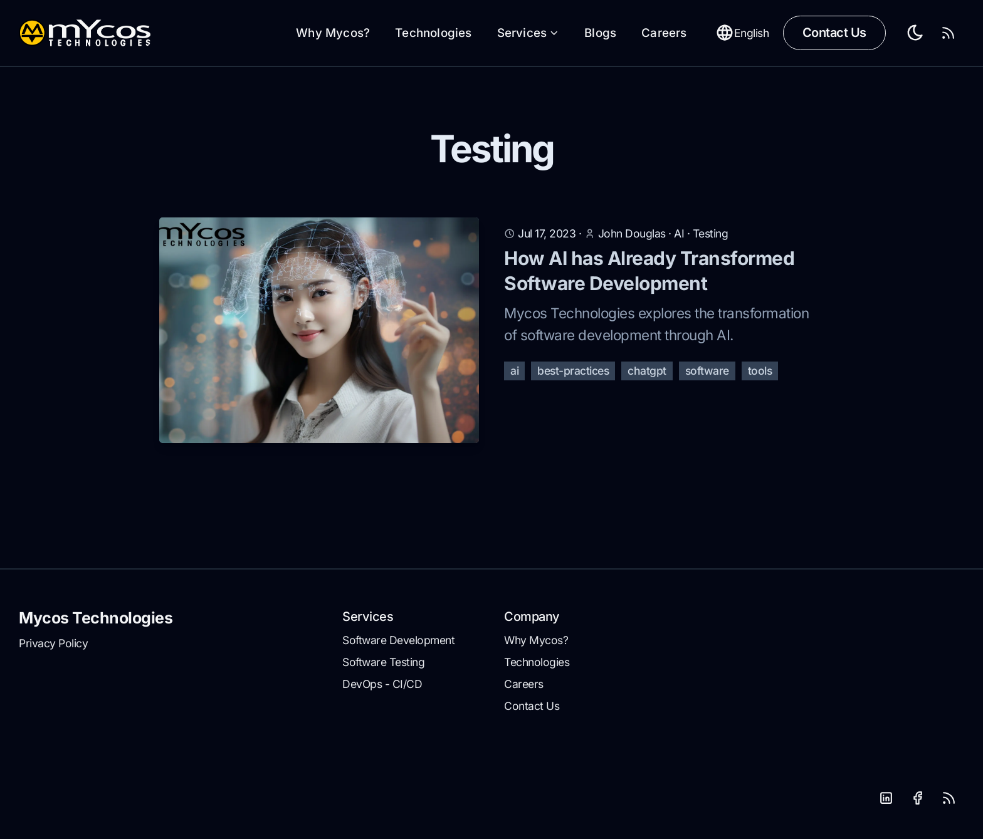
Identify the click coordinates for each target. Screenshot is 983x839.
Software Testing (383, 662)
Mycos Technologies (95, 617)
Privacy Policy (53, 643)
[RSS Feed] (948, 33)
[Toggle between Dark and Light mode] (915, 33)
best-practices (573, 370)
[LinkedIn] (886, 798)
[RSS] (948, 798)
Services (528, 33)
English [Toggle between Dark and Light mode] (742, 32)
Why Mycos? (333, 33)
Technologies (433, 33)
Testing (710, 233)
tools (760, 370)
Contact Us (834, 32)
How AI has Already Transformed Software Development (649, 270)
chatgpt (647, 370)
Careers (663, 33)
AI (680, 233)
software (707, 370)
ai (514, 370)
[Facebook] (917, 798)
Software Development (398, 640)
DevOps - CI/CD (382, 683)
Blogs (600, 33)
